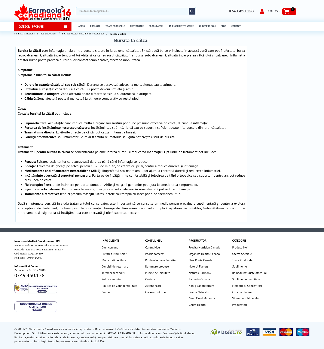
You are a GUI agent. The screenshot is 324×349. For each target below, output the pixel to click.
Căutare (192, 11)
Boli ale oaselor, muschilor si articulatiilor (83, 33)
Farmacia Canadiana (24, 33)
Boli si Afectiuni (48, 33)
